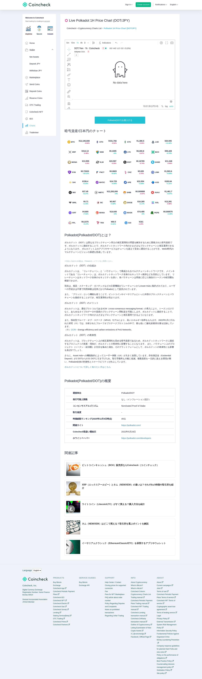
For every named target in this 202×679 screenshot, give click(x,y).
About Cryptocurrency (139, 582)
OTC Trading (58, 619)
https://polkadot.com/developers (136, 438)
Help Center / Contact (113, 582)
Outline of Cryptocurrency (140, 625)
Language (27, 570)
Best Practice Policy (164, 661)
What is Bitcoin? (137, 585)
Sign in (128, 5)
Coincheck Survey (60, 610)
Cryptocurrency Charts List (141, 594)
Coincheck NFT (59, 601)
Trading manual (137, 597)
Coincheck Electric (60, 603)
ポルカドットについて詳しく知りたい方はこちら (88, 367)
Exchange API (84, 585)
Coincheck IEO (58, 597)
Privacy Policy (162, 619)
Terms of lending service (166, 613)
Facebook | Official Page (140, 637)
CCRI (73, 329)
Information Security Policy (167, 631)
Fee (106, 591)
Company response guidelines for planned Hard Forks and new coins (168, 649)
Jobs (158, 588)
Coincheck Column (138, 591)
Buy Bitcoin (57, 582)
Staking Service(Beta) (61, 616)
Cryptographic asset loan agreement (166, 608)
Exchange (56, 585)
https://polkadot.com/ (131, 425)
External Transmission (165, 622)
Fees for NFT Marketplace (114, 594)
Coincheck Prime (59, 622)
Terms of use (162, 591)
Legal (159, 616)
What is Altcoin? (137, 588)
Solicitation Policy (163, 670)
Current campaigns (164, 585)
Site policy (161, 673)
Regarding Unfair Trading (114, 616)
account (47, 21)
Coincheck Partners (60, 625)
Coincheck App (58, 588)
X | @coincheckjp (137, 634)
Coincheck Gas (58, 607)
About (159, 582)
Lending (56, 613)
